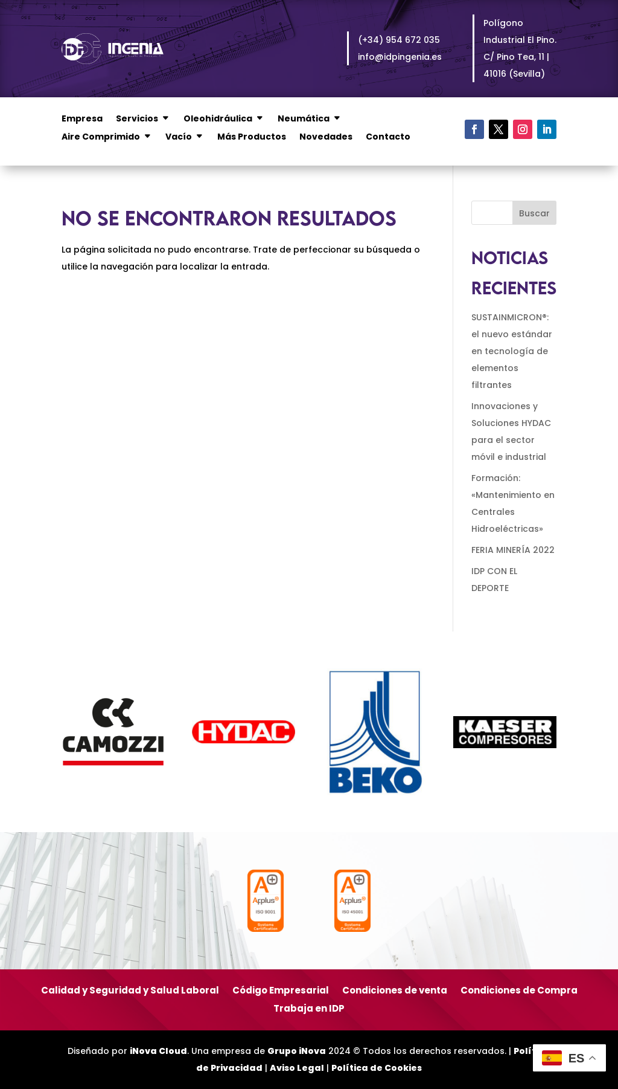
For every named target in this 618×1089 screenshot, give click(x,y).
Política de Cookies (376, 1068)
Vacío (178, 137)
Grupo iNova (296, 1051)
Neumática (304, 119)
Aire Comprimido (101, 137)
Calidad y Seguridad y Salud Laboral (130, 991)
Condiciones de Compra (519, 991)
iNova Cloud (158, 1051)
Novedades (325, 137)
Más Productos (251, 137)
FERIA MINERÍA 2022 (513, 550)
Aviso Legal (297, 1068)
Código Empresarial (280, 991)
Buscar (534, 213)
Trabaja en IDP (309, 1009)
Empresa (82, 119)
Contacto (388, 137)
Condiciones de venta (394, 991)
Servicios (137, 119)
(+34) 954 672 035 (399, 40)
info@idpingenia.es (400, 57)
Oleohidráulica (217, 119)
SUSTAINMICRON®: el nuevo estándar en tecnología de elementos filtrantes (511, 351)
